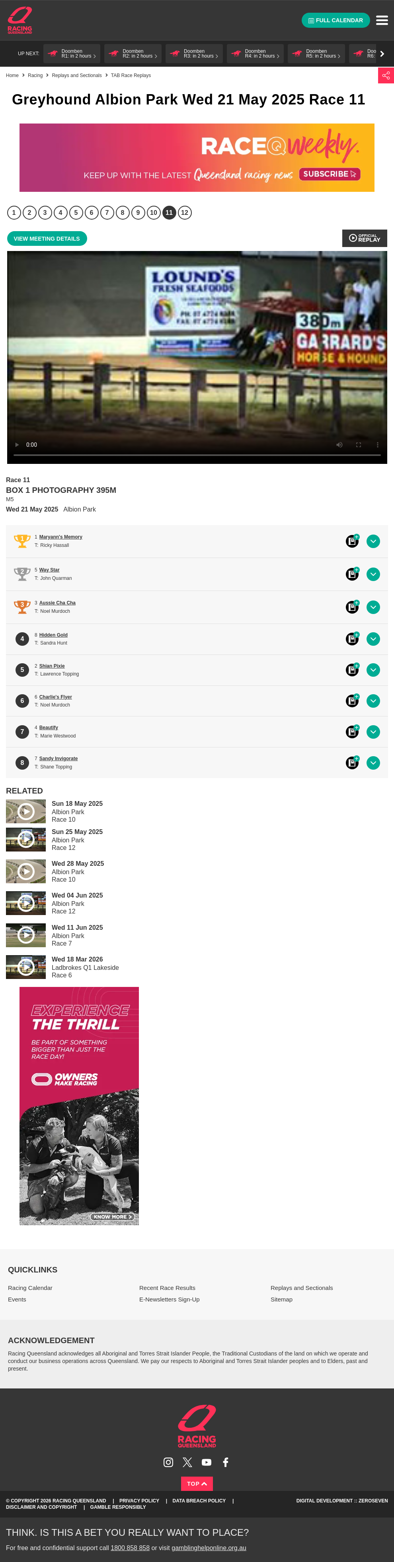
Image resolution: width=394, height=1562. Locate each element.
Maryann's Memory (60, 537)
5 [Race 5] (76, 212)
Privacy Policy (139, 1501)
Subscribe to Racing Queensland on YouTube (206, 1462)
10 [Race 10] (153, 212)
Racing (35, 75)
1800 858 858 (130, 1548)
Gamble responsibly (118, 1507)
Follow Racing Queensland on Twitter (187, 1462)
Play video (20, 810)
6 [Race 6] (92, 212)
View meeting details (47, 239)
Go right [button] (382, 54)
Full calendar (335, 20)
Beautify (48, 727)
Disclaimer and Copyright (41, 1507)
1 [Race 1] (14, 212)
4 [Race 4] (60, 212)
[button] (72, 53)
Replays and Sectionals (76, 75)
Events (17, 1299)
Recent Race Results (167, 1287)
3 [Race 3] (45, 212)
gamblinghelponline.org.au (209, 1548)
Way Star (49, 570)
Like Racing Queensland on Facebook (225, 1462)
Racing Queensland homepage (197, 1426)
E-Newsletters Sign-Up (169, 1299)
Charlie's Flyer (55, 697)
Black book (352, 541)
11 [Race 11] (169, 212)
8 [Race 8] (123, 212)
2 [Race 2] (29, 212)
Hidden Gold (53, 635)
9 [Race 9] (138, 212)
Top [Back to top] (197, 1484)
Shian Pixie (52, 666)
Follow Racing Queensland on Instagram (168, 1462)
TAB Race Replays (131, 75)
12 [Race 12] (184, 212)
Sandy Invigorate (58, 758)
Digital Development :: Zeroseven (342, 1501)
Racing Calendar (30, 1287)
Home (20, 20)
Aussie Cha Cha (57, 603)
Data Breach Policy (199, 1501)
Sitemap (282, 1299)
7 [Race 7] (107, 212)
